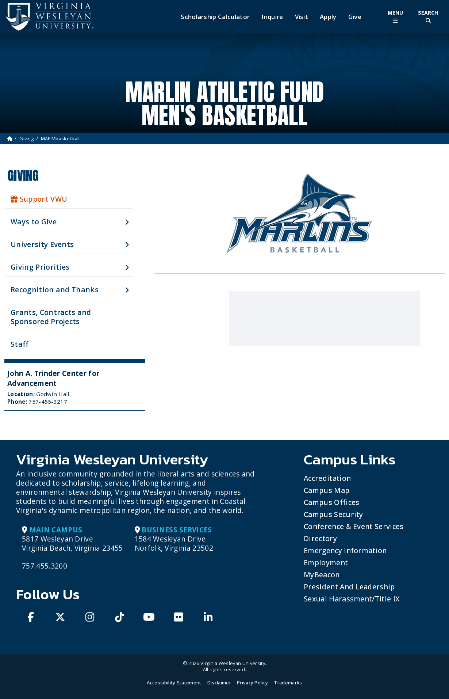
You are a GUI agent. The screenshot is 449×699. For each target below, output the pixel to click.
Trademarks (288, 682)
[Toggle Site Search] (428, 16)
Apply (328, 17)
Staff (20, 344)
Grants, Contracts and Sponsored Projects (51, 316)
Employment (326, 562)
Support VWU (39, 199)
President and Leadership (349, 587)
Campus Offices (331, 502)
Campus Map (326, 490)
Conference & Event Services (354, 526)
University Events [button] (42, 244)
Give (354, 17)
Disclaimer (219, 682)
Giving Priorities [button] (40, 267)
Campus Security (333, 514)
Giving (26, 138)
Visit (301, 17)
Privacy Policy (252, 682)
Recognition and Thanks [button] (55, 290)
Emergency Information (345, 550)
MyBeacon (322, 575)
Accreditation (327, 478)
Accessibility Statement (174, 682)
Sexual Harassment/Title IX (352, 599)
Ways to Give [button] (34, 222)
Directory (320, 538)
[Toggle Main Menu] (395, 16)
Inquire (272, 17)
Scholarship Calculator (215, 17)
